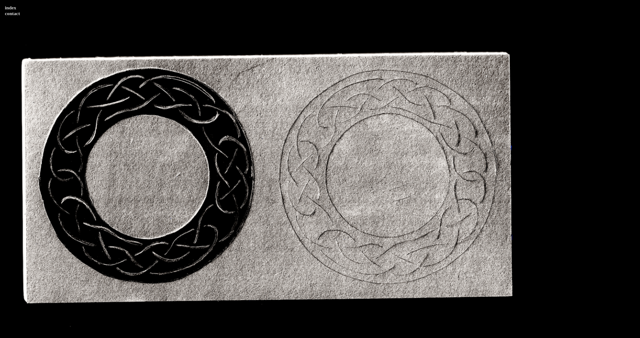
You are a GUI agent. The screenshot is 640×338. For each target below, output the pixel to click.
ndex (11, 7)
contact (12, 13)
